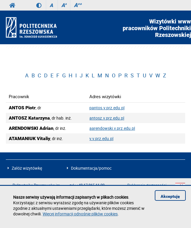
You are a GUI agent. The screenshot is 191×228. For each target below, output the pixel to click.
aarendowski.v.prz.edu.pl (112, 128)
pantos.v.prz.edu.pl (106, 107)
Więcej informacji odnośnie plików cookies (80, 214)
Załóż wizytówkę (27, 168)
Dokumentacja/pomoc (91, 168)
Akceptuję (170, 196)
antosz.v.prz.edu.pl (106, 118)
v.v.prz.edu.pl (101, 138)
